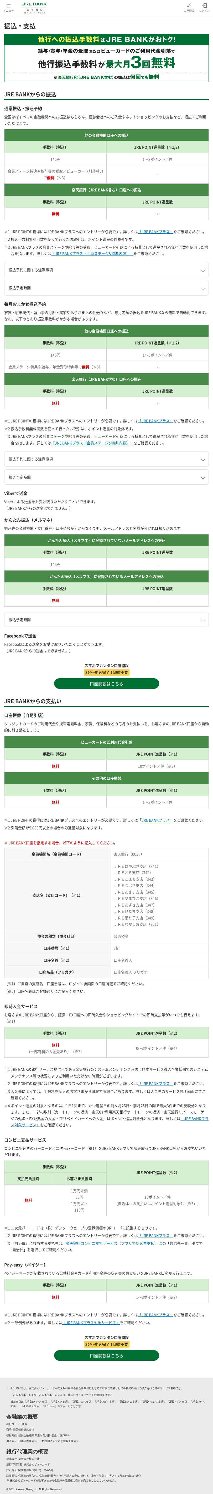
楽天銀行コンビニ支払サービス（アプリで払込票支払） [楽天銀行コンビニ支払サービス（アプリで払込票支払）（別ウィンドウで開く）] (114, 1243)
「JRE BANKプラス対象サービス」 (91, 1322)
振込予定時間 (20, 287)
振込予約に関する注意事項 (31, 269)
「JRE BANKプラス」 (155, 231)
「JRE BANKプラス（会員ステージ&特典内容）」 (92, 253)
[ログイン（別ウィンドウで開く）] (204, 7)
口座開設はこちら (106, 683)
